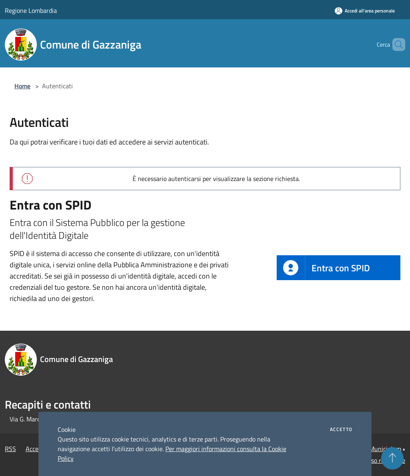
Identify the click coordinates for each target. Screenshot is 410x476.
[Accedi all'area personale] (364, 10)
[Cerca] (395, 44)
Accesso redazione (380, 460)
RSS (10, 449)
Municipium (385, 449)
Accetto (341, 429)
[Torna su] (392, 458)
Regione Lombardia (31, 10)
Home (22, 86)
